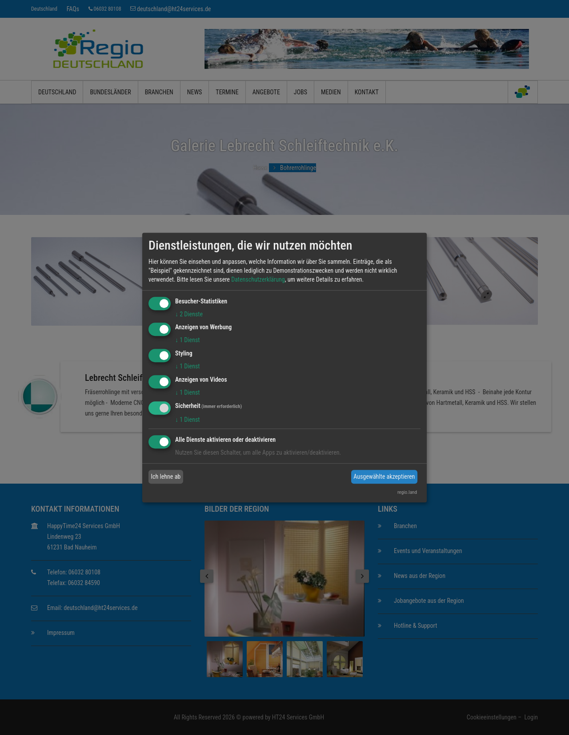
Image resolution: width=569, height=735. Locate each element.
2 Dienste (189, 314)
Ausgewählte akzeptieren (384, 476)
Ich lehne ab (166, 476)
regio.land (407, 492)
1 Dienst (187, 340)
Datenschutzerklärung (258, 279)
